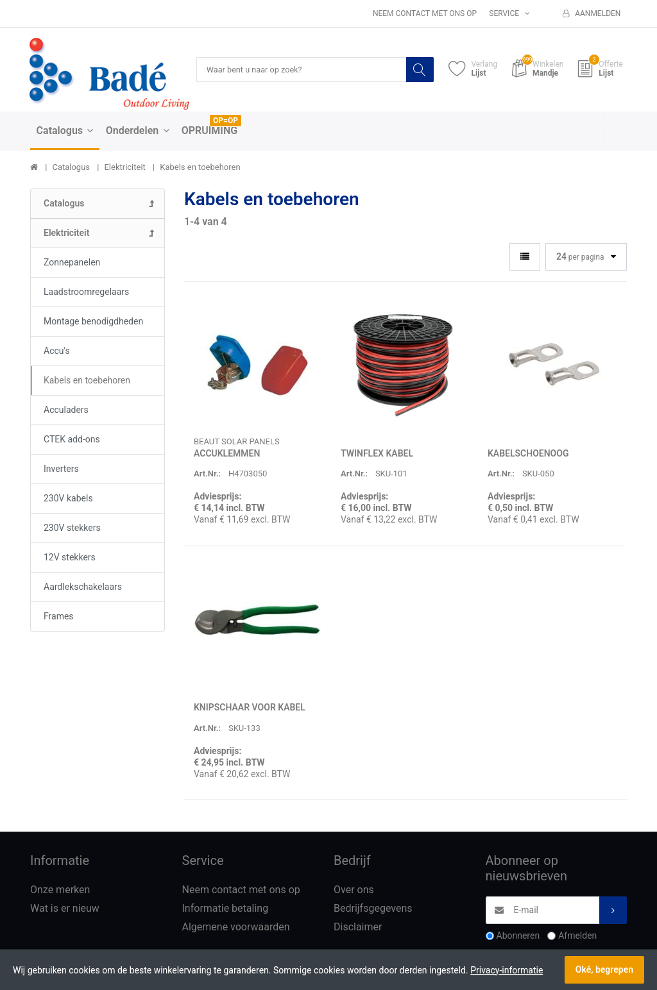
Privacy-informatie (506, 970)
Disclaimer (358, 927)
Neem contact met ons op (425, 13)
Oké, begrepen (604, 969)
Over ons (354, 890)
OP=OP (225, 121)
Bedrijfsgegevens (373, 909)
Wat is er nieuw (64, 909)
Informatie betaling (225, 909)
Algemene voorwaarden (236, 927)
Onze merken (60, 890)
